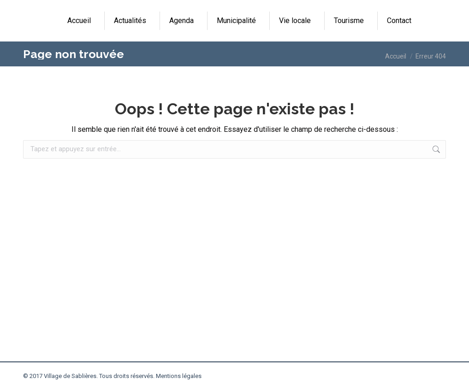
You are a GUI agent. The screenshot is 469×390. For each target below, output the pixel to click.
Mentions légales (179, 375)
